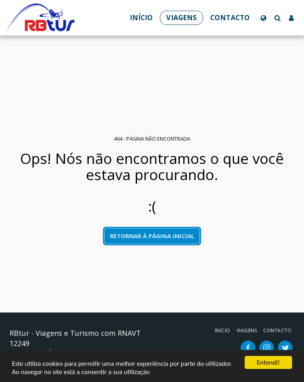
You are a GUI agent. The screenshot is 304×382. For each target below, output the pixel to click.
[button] (277, 17)
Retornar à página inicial (152, 236)
